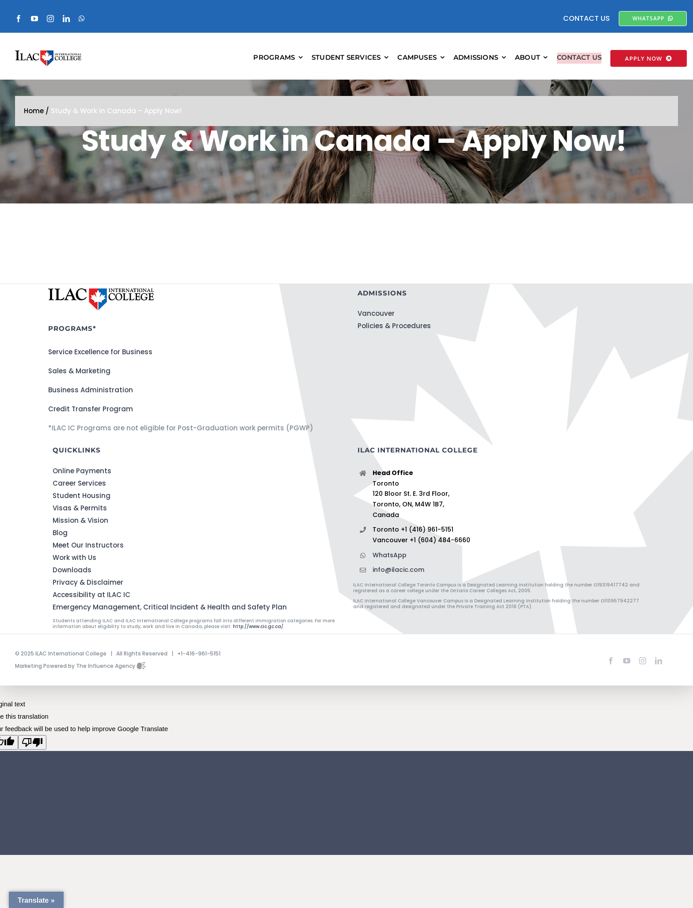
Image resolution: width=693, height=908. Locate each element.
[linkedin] (66, 18)
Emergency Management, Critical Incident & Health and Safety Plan (170, 617)
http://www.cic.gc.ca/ (258, 637)
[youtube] (34, 18)
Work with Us (74, 568)
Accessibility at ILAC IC (91, 605)
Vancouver (376, 324)
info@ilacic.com (398, 580)
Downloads (72, 580)
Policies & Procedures (394, 336)
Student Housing (81, 506)
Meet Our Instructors (88, 555)
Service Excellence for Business (100, 363)
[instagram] (50, 18)
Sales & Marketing (79, 382)
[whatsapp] (82, 18)
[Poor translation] (32, 753)
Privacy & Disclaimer (88, 593)
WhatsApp (390, 565)
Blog (60, 543)
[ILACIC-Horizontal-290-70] (48, 59)
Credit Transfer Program (90, 420)
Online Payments (82, 481)
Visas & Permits (80, 518)
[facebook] (18, 18)
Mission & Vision (80, 531)
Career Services (79, 493)
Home (34, 121)
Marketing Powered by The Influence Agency (80, 676)
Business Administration (90, 401)
